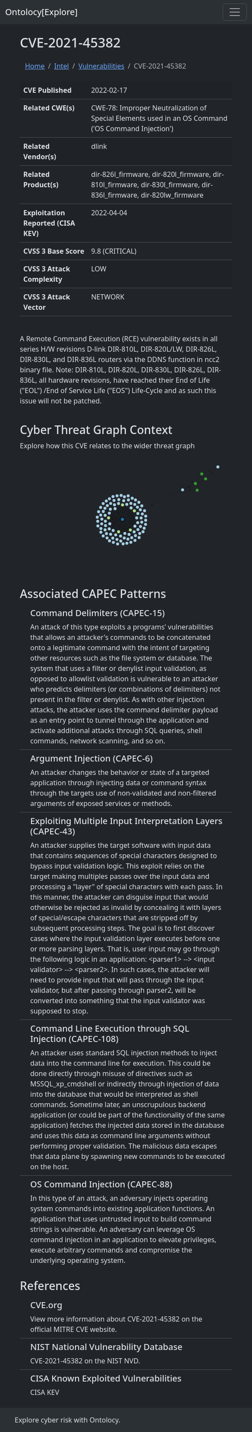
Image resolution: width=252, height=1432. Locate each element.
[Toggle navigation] (235, 12)
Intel (61, 66)
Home (35, 66)
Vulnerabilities (101, 66)
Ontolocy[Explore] (41, 12)
